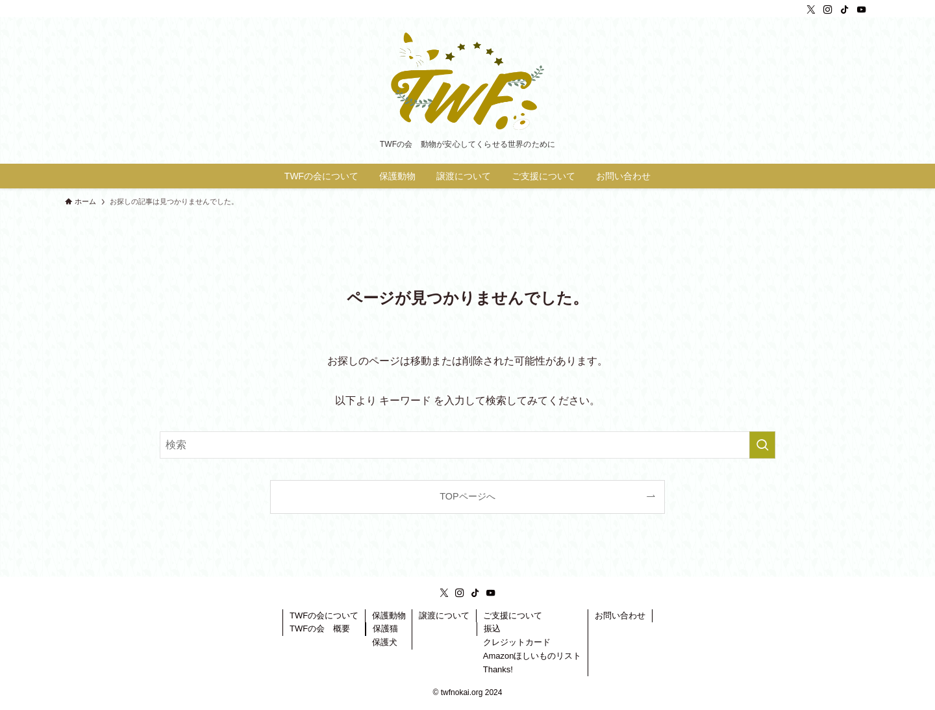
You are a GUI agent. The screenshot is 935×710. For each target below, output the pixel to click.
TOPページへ (467, 496)
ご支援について (512, 615)
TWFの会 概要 (320, 628)
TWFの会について (324, 615)
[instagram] (827, 10)
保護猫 (385, 628)
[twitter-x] (811, 10)
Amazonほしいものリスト (532, 656)
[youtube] (861, 10)
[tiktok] (844, 10)
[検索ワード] (467, 445)
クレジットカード (517, 642)
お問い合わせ (620, 615)
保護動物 (389, 615)
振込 (492, 628)
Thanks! (498, 669)
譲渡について (444, 615)
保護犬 (384, 642)
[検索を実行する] (762, 445)
